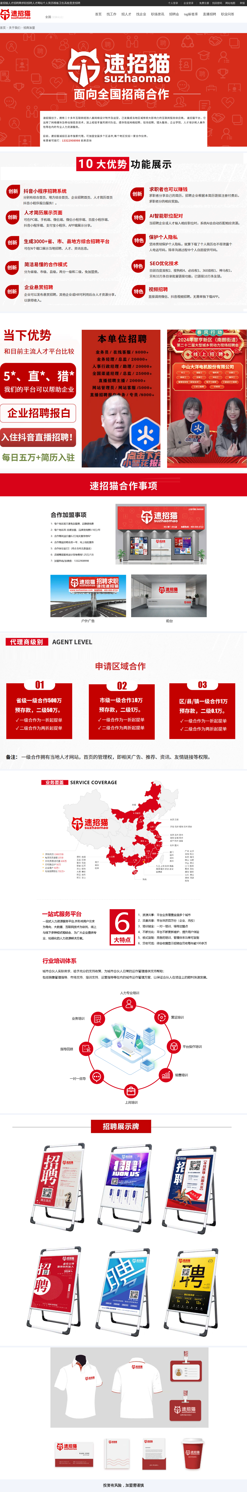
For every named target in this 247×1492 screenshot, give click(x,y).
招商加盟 (29, 27)
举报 (242, 3)
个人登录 (173, 3)
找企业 (141, 14)
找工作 (112, 14)
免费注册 (204, 3)
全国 (54, 17)
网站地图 (230, 3)
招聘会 (174, 14)
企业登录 (188, 3)
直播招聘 (209, 14)
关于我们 (15, 27)
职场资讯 (157, 14)
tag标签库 (191, 14)
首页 (98, 14)
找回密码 (217, 3)
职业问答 (227, 14)
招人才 (126, 14)
